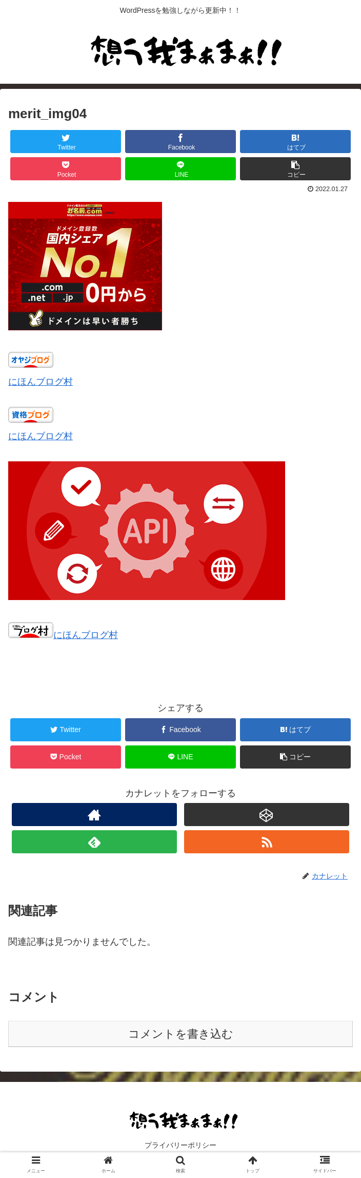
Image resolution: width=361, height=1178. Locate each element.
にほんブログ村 (40, 382)
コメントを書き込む (180, 1033)
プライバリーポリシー (180, 1145)
